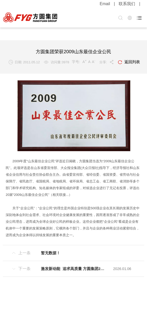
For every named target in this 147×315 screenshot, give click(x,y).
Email (105, 4)
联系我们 (127, 4)
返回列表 (129, 62)
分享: (106, 62)
